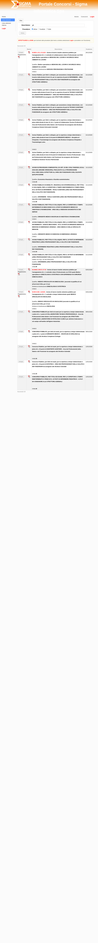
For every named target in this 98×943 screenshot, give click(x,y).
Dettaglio (21, 52)
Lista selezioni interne (6, 24)
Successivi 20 (21, 46)
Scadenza (89, 49)
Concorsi (84, 16)
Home (76, 16)
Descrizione (58, 49)
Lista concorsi (6, 20)
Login (92, 16)
